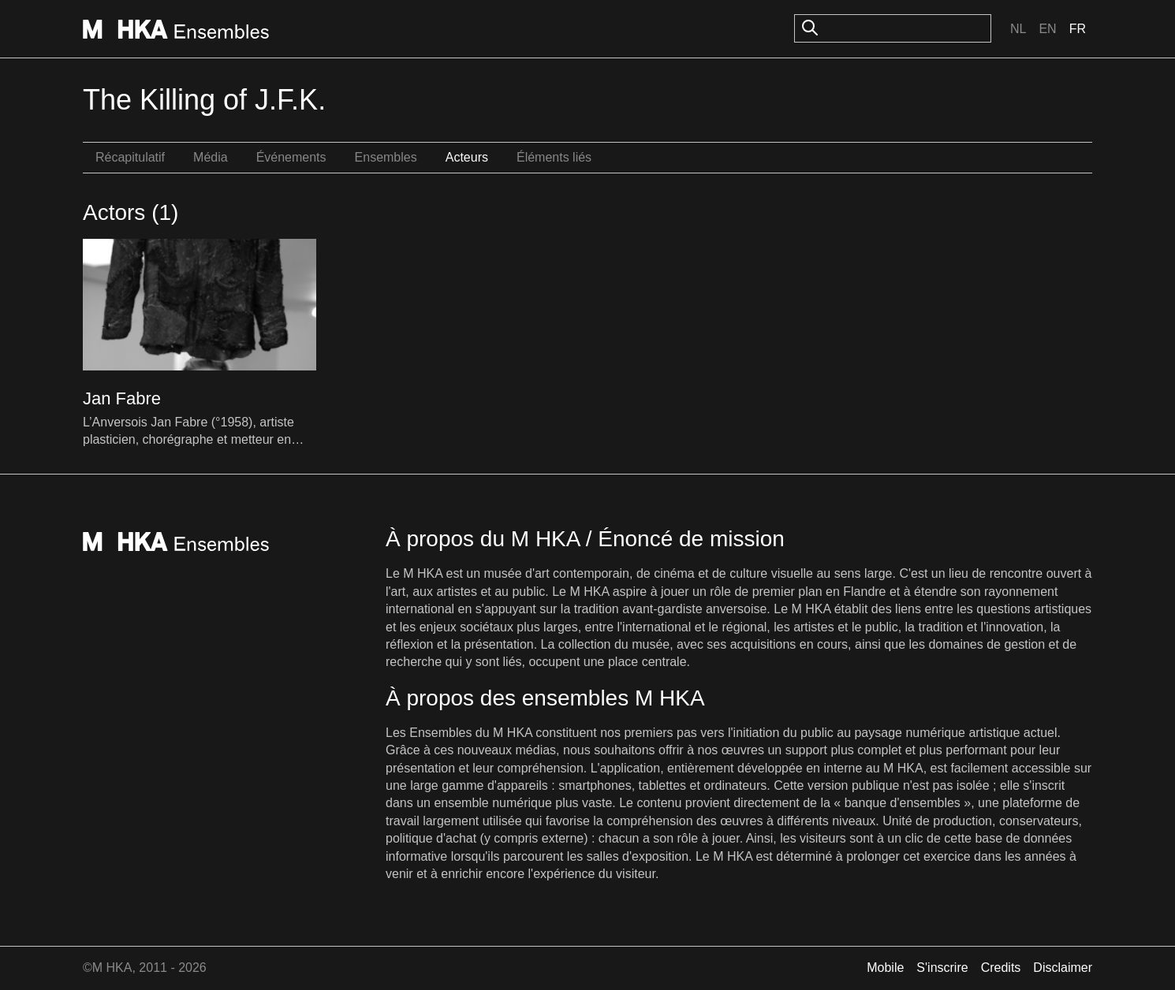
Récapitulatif (130, 157)
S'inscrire (942, 967)
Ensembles (386, 157)
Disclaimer (1062, 967)
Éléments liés (554, 157)
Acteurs (467, 157)
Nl (1018, 28)
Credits (1001, 967)
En (1047, 28)
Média (210, 157)
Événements (291, 157)
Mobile (885, 967)
